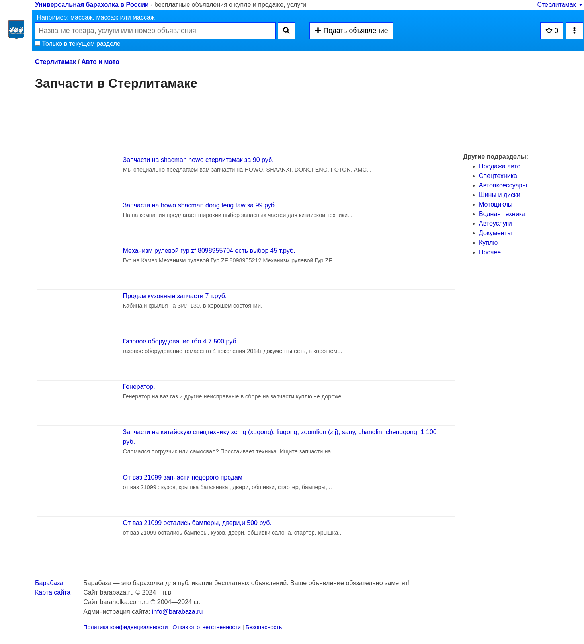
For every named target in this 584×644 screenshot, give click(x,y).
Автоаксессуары (503, 185)
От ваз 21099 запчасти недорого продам (182, 477)
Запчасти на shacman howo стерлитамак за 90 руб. (198, 159)
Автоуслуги (495, 223)
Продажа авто (499, 166)
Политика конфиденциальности (125, 627)
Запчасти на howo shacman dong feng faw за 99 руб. (200, 205)
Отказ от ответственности (206, 627)
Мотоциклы (495, 204)
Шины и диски (499, 194)
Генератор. (139, 386)
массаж (81, 17)
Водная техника (502, 214)
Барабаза (49, 583)
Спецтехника (498, 175)
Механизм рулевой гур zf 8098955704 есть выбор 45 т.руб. (209, 250)
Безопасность (264, 627)
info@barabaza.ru (177, 611)
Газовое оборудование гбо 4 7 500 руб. (180, 341)
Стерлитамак (560, 4)
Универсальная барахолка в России (92, 4)
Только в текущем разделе (78, 43)
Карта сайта (52, 592)
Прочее (490, 252)
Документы (495, 233)
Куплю (488, 242)
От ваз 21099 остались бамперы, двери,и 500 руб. (197, 522)
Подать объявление (351, 31)
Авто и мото (100, 62)
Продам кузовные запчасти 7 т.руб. (175, 296)
